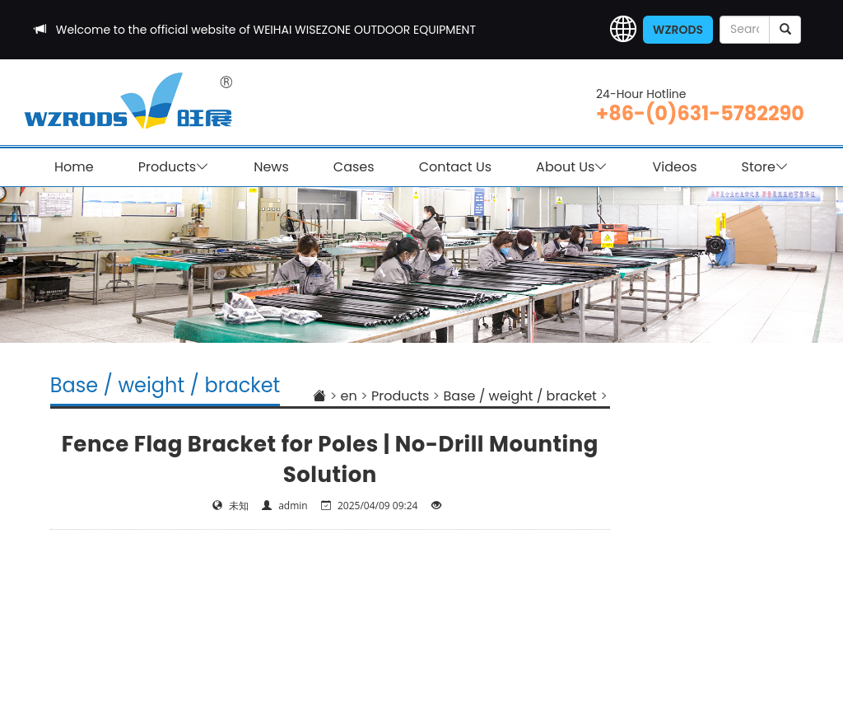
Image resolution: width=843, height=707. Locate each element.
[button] (623, 30)
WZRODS (678, 29)
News (271, 166)
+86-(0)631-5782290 (700, 113)
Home (74, 166)
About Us (572, 167)
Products (173, 167)
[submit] (785, 30)
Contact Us (455, 166)
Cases (354, 166)
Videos (674, 166)
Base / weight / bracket (520, 395)
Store (765, 167)
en (349, 395)
